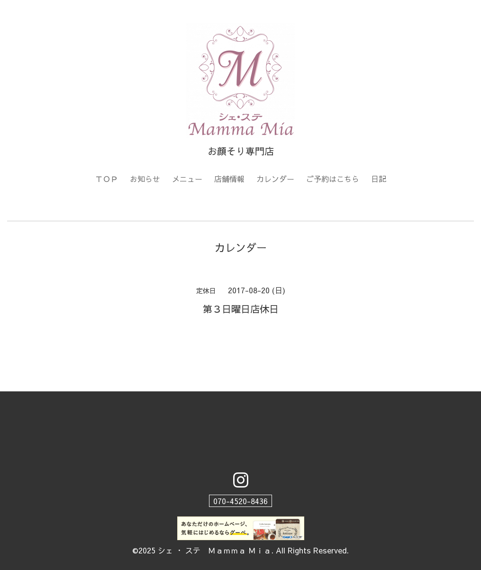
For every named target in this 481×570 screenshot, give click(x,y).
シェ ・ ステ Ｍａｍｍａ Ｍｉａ (214, 550)
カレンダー (275, 178)
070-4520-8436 (240, 501)
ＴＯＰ (106, 178)
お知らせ (145, 178)
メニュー (187, 178)
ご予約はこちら (332, 178)
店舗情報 (229, 178)
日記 (378, 178)
